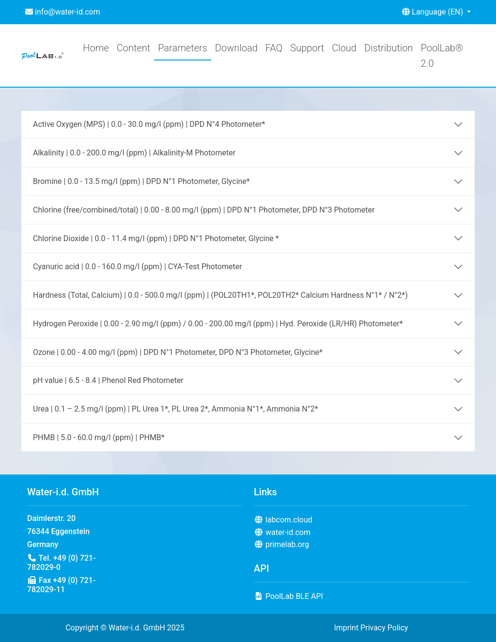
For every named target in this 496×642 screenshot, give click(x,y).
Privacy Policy (384, 627)
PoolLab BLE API (288, 596)
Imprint (346, 627)
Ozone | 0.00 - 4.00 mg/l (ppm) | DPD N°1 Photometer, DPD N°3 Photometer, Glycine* (178, 352)
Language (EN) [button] (433, 11)
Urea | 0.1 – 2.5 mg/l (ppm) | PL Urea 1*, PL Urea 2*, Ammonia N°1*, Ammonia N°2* (175, 408)
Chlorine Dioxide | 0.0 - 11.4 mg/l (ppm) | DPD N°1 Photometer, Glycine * (156, 238)
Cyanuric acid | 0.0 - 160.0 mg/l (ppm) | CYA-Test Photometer (137, 266)
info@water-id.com (62, 11)
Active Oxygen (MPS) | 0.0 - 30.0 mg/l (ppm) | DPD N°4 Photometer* (149, 124)
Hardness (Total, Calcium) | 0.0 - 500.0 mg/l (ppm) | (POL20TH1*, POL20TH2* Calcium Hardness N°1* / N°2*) (220, 295)
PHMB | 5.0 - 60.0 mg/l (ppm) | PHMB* (99, 437)
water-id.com (282, 532)
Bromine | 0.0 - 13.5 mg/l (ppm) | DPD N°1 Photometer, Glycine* (141, 181)
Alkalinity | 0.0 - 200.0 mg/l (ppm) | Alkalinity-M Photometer (134, 152)
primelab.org (281, 544)
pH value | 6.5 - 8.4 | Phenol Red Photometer (108, 380)
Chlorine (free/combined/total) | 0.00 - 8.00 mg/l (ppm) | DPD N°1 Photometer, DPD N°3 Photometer (203, 209)
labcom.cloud (283, 519)
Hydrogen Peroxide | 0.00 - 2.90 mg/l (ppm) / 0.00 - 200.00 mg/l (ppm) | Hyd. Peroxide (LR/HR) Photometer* (218, 323)
